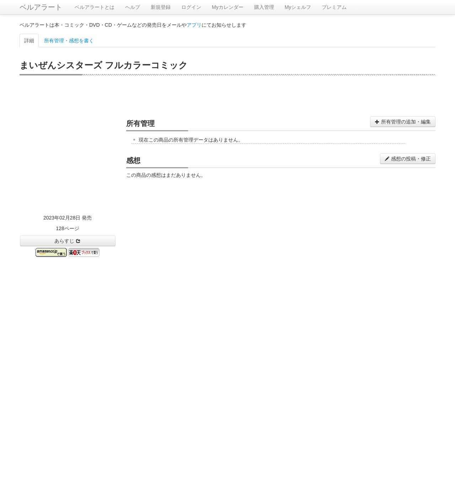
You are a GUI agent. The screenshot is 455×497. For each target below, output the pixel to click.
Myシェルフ (298, 7)
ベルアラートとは (94, 7)
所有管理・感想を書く (69, 40)
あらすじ (67, 241)
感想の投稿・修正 (408, 159)
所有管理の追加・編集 (403, 122)
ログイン (191, 7)
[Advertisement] (227, 95)
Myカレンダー (227, 7)
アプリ (194, 25)
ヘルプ (132, 7)
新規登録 (161, 7)
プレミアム (334, 7)
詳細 (29, 40)
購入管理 (264, 7)
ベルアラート (41, 7)
